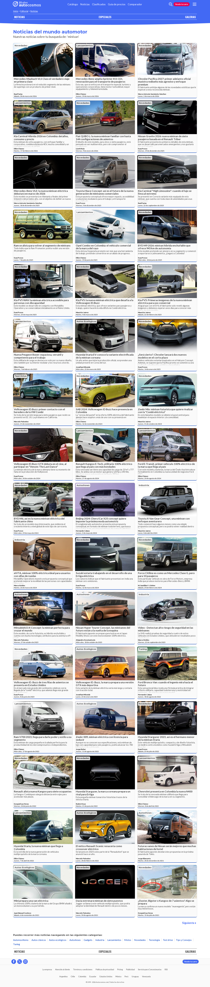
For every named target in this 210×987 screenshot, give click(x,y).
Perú (126, 976)
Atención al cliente (62, 969)
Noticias (85, 4)
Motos (127, 939)
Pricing (120, 969)
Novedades (21, 45)
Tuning (143, 649)
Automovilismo (20, 939)
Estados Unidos (106, 976)
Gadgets (88, 939)
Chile (73, 976)
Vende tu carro (181, 4)
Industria (144, 485)
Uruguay (135, 976)
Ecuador (92, 976)
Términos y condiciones (82, 969)
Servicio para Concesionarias (149, 969)
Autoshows (83, 485)
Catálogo (73, 4)
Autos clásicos (39, 939)
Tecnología (154, 939)
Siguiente (189, 922)
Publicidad (130, 969)
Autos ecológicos (86, 321)
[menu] (194, 4)
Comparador (135, 4)
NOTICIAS (19, 17)
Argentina (63, 976)
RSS (166, 969)
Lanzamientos (85, 45)
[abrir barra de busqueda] (170, 4)
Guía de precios (116, 4)
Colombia (82, 976)
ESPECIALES (105, 17)
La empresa (47, 969)
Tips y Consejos (184, 939)
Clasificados (99, 4)
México (118, 976)
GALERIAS (190, 17)
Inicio (15, 11)
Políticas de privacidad (105, 969)
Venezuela (146, 976)
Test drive (21, 376)
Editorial (24, 11)
